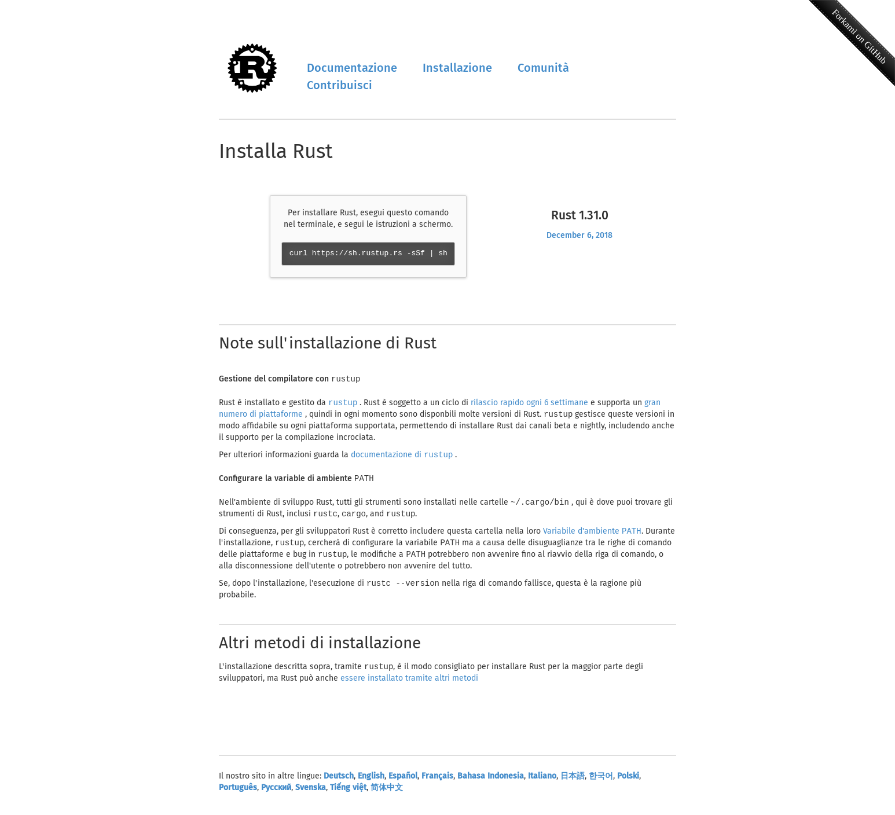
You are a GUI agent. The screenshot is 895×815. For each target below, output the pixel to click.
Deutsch (339, 782)
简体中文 (387, 793)
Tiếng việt (348, 793)
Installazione (457, 68)
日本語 (572, 782)
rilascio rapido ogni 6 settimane (530, 403)
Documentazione (352, 68)
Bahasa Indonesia (490, 782)
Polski (628, 782)
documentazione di (403, 456)
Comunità (543, 68)
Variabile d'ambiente (592, 534)
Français (437, 782)
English (371, 782)
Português (238, 793)
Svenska (310, 793)
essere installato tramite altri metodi (409, 684)
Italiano (542, 782)
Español (402, 782)
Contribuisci (339, 85)
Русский (276, 793)
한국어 (601, 782)
